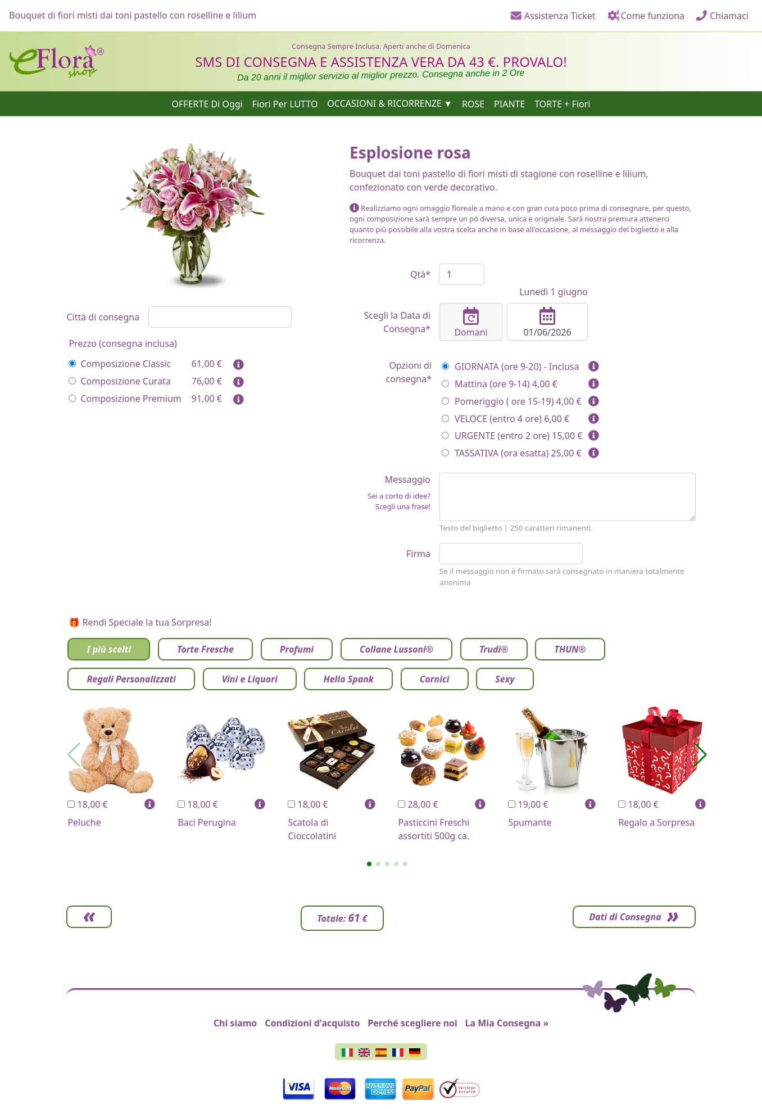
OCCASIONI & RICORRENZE (384, 103)
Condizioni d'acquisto (312, 1023)
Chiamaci (722, 16)
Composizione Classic (120, 363)
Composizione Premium (125, 398)
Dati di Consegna (623, 917)
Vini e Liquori (250, 679)
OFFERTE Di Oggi (207, 103)
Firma (418, 553)
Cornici (435, 679)
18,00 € (87, 804)
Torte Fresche (205, 649)
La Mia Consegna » (507, 1023)
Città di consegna (102, 317)
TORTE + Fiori (562, 103)
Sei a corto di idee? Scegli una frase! (399, 501)
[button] (369, 864)
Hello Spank (348, 679)
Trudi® (494, 649)
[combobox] (220, 317)
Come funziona (645, 16)
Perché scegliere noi (412, 1023)
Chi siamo (235, 1023)
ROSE (473, 103)
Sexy (504, 679)
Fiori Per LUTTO (285, 103)
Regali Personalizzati (131, 679)
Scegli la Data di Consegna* (397, 322)
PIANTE (509, 103)
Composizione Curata (119, 381)
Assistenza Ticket (553, 16)
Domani (471, 322)
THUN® (570, 649)
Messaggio (390, 492)
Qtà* (420, 274)
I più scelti (109, 649)
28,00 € (418, 804)
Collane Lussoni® (396, 649)
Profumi (297, 649)
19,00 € (528, 804)
